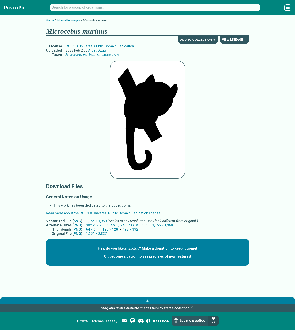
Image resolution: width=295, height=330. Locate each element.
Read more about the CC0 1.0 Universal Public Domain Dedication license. (103, 213)
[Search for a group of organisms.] (155, 7)
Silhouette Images (68, 20)
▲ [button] (147, 300)
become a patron (123, 256)
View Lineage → (234, 39)
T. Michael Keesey (103, 321)
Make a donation (156, 248)
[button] (192, 308)
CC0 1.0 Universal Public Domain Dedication (100, 46)
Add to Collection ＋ (198, 39)
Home (50, 20)
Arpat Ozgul (97, 50)
